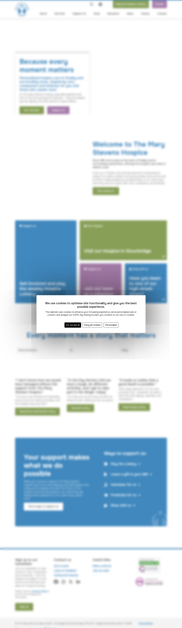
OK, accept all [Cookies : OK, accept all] (73, 325)
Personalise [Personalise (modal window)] (111, 325)
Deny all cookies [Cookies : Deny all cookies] (92, 325)
